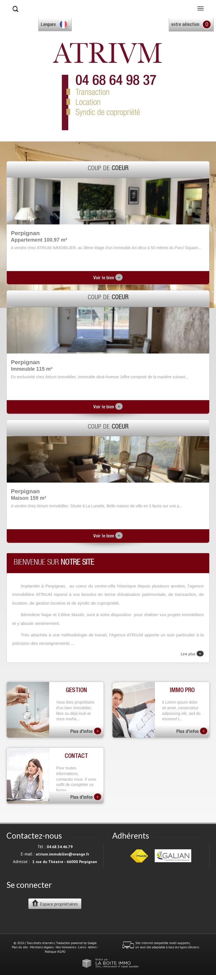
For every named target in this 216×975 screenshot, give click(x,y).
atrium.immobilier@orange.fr (62, 854)
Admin (92, 947)
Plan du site (20, 947)
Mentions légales (41, 947)
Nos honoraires (66, 947)
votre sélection (185, 25)
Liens (82, 947)
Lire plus (192, 653)
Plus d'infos (85, 731)
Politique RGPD (55, 952)
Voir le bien (108, 278)
